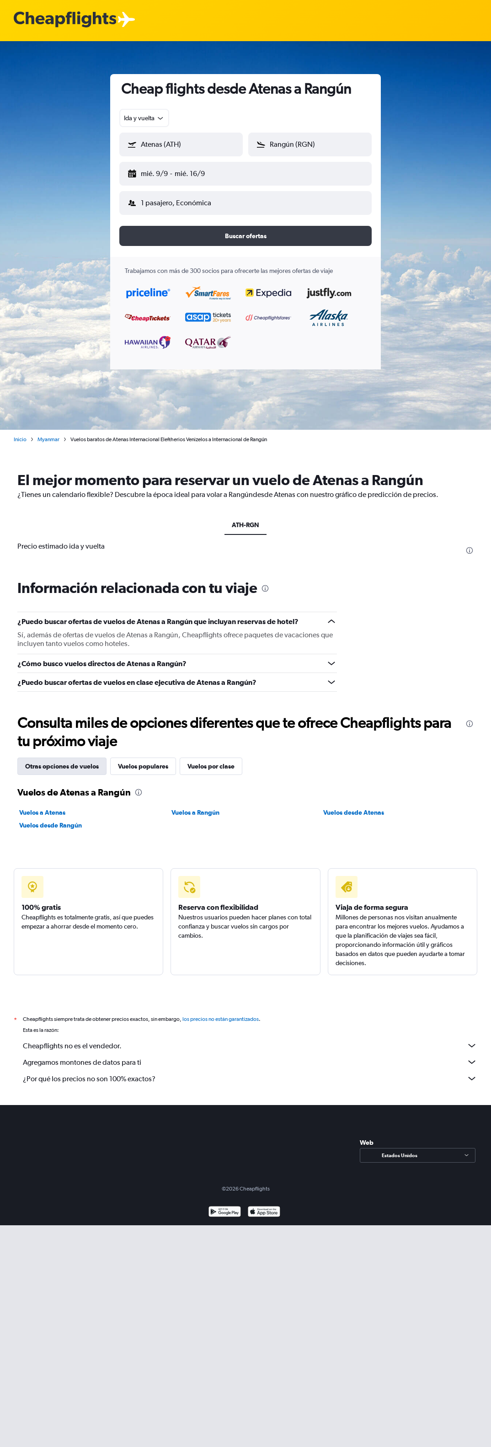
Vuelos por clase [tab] (211, 759)
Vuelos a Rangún (195, 805)
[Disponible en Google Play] (224, 1205)
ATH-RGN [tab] (245, 517)
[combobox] (144, 118)
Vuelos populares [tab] (143, 759)
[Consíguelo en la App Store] (264, 1205)
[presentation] (469, 543)
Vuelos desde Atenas (353, 805)
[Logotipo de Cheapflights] (65, 20)
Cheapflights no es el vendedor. (250, 1038)
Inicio (20, 432)
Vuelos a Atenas (42, 805)
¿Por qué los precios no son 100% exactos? (250, 1071)
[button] (177, 172)
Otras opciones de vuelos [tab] (62, 759)
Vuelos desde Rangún (50, 818)
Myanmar (48, 432)
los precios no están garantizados (220, 1012)
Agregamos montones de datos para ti (250, 1054)
